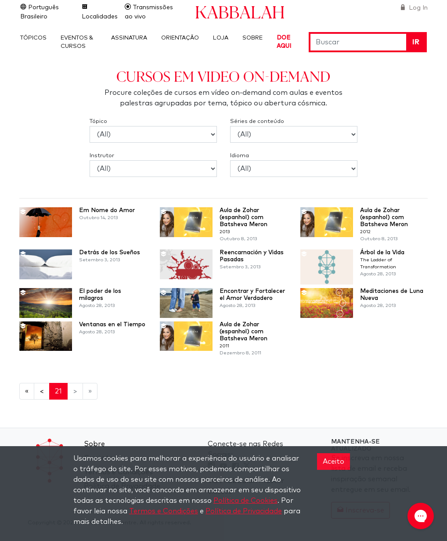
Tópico (98, 121)
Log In (417, 8)
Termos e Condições (163, 511)
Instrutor (102, 156)
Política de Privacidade (243, 511)
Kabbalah (240, 11)
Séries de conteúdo (257, 121)
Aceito (333, 461)
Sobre (252, 38)
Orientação (180, 38)
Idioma (239, 156)
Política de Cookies (245, 500)
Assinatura (129, 38)
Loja (220, 38)
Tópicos (33, 38)
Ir (415, 42)
